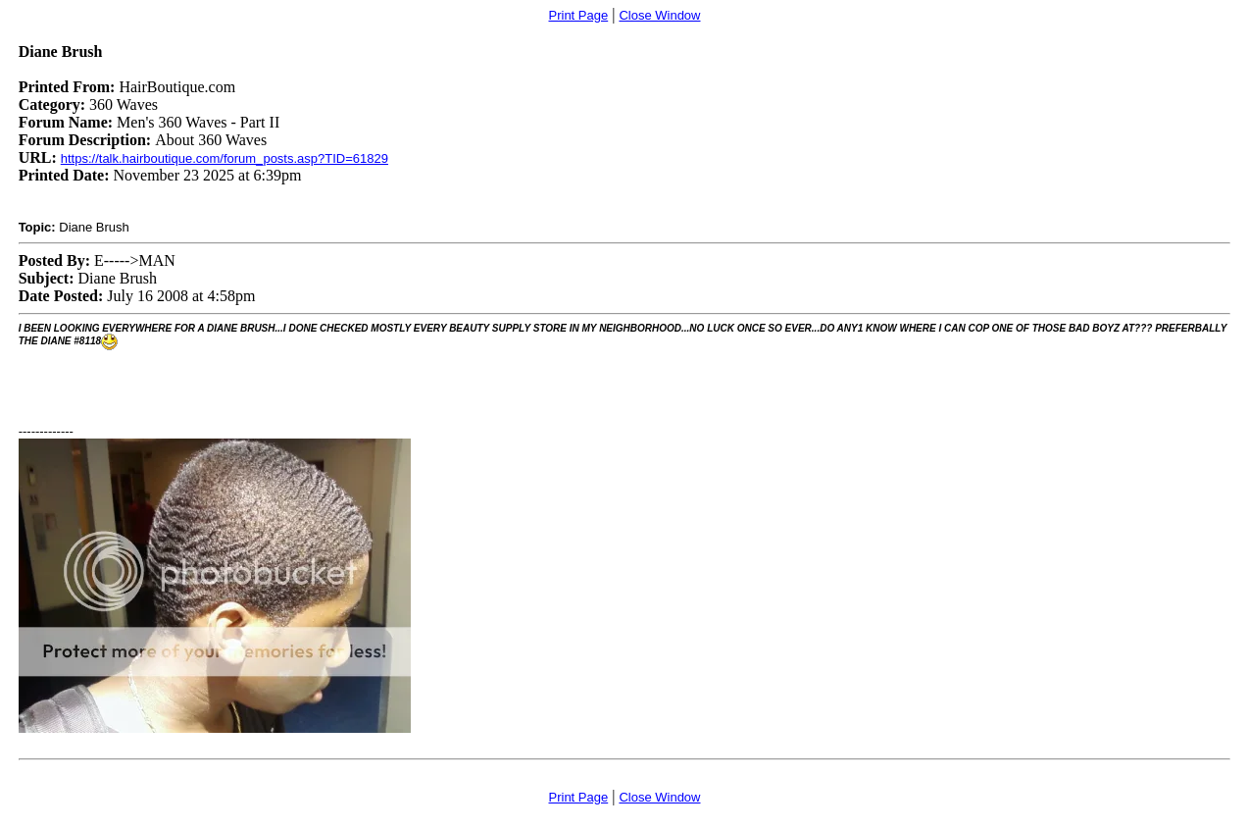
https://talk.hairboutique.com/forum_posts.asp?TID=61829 (224, 158)
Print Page (579, 15)
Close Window (659, 15)
